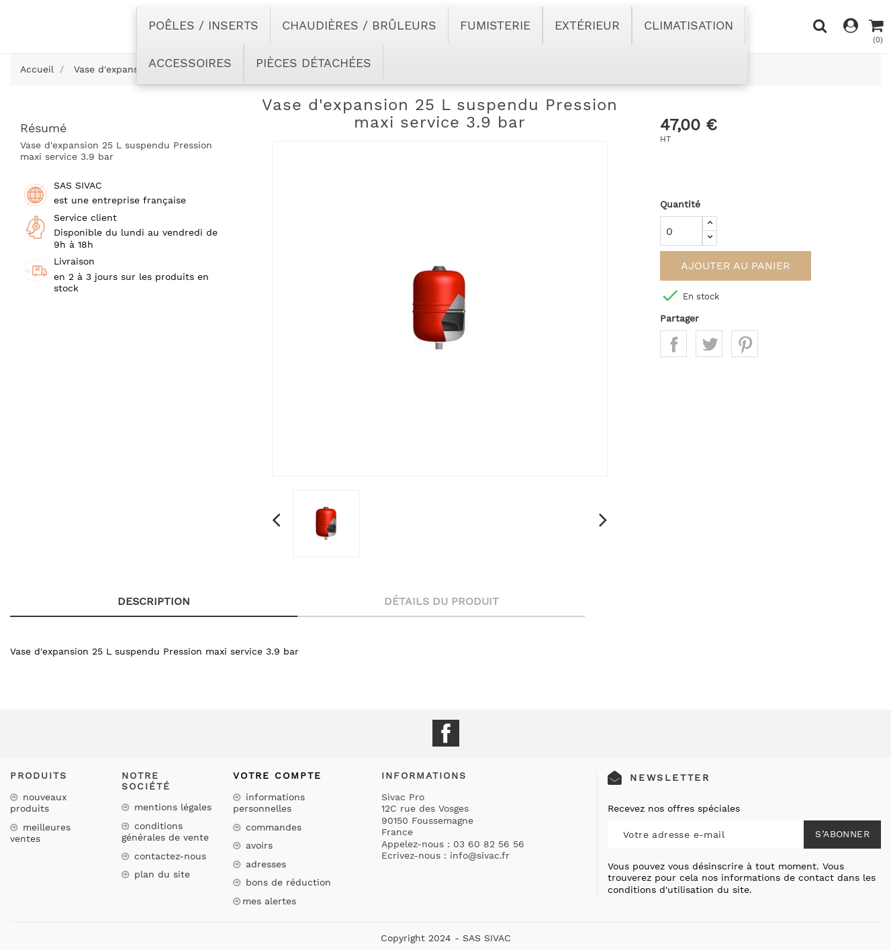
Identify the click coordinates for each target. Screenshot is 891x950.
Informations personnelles (269, 803)
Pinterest (744, 344)
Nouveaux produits (38, 803)
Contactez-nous (168, 856)
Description (154, 601)
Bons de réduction (286, 882)
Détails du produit (441, 601)
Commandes (271, 827)
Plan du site (160, 874)
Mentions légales (171, 807)
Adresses (264, 864)
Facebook (445, 733)
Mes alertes (269, 901)
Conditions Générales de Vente (165, 831)
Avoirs (257, 845)
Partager (673, 344)
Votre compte (277, 775)
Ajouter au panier (735, 265)
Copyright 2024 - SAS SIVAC (446, 938)
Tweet (709, 344)
